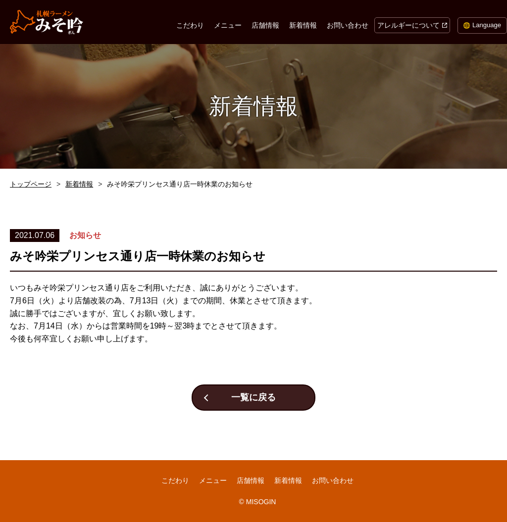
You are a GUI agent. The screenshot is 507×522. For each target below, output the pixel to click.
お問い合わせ (347, 25)
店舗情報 (265, 25)
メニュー (228, 25)
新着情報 (303, 25)
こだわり (190, 25)
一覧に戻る (253, 397)
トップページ (30, 184)
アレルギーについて (408, 25)
